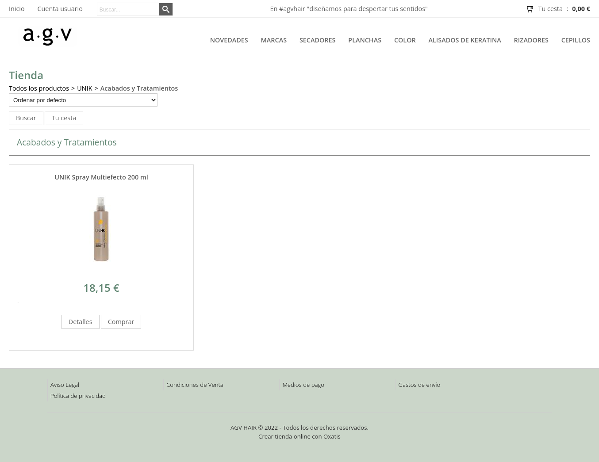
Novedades (229, 40)
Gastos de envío (420, 385)
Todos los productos (39, 88)
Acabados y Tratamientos (139, 88)
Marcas (274, 40)
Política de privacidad (78, 396)
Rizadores (531, 40)
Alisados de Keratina (465, 40)
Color (405, 40)
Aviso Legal (64, 385)
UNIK (84, 88)
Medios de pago (303, 385)
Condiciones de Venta (194, 385)
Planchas (364, 40)
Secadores (318, 40)
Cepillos (575, 40)
